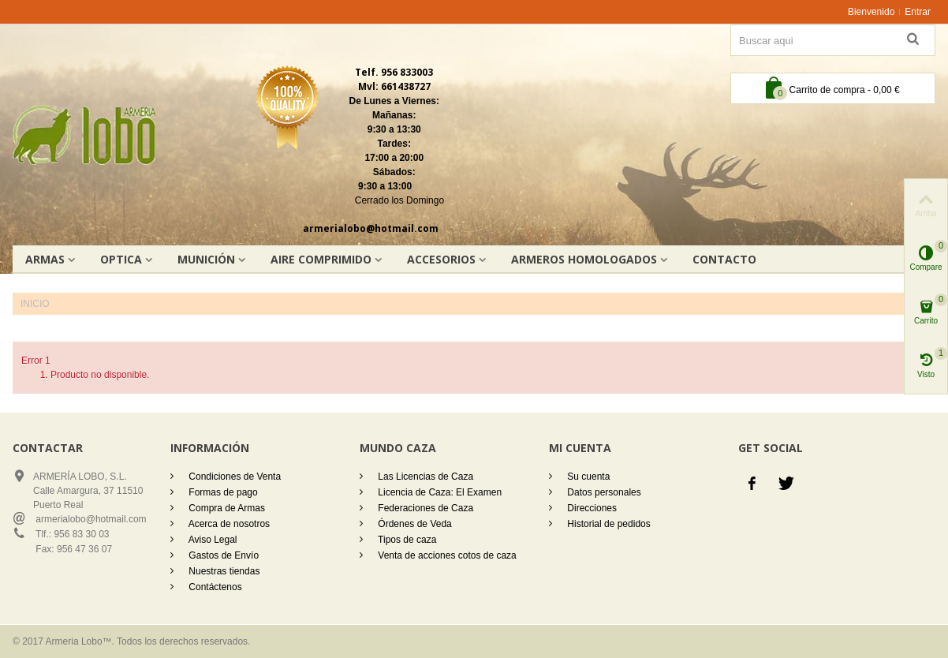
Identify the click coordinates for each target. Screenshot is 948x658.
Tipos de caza (405, 539)
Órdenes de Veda (413, 523)
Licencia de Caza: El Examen (438, 492)
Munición (206, 259)
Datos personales (603, 492)
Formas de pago (222, 492)
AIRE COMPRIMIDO (321, 259)
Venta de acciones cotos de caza (446, 555)
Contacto (724, 259)
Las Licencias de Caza (424, 476)
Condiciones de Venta (233, 476)
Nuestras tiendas (222, 571)
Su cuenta (587, 476)
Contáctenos (214, 587)
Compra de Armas (225, 508)
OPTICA (121, 259)
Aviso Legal (211, 539)
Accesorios (441, 259)
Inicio (35, 303)
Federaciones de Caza (424, 508)
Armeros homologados (584, 259)
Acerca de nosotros (228, 523)
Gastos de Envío (222, 555)
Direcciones (591, 508)
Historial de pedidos (608, 523)
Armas (45, 259)
